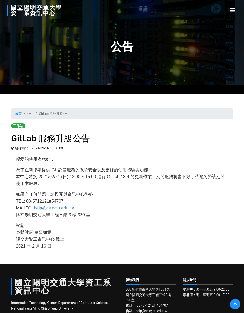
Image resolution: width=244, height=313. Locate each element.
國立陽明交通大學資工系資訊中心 (36, 10)
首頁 (18, 114)
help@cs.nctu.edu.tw (54, 208)
